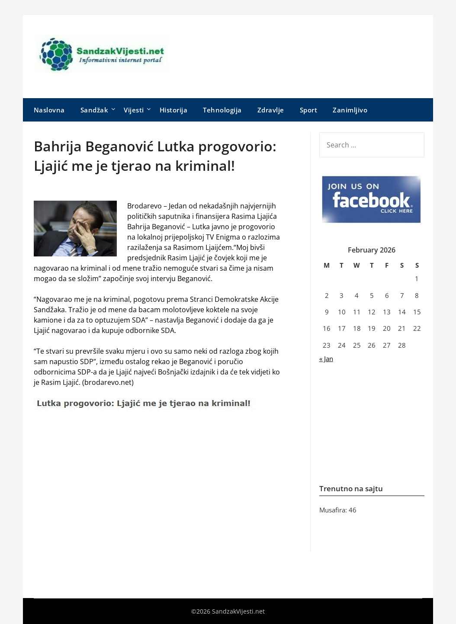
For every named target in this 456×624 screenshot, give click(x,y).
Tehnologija (222, 110)
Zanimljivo (350, 110)
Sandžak (94, 110)
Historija (174, 110)
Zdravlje (270, 110)
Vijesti (134, 110)
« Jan (326, 358)
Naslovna (49, 110)
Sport (309, 110)
